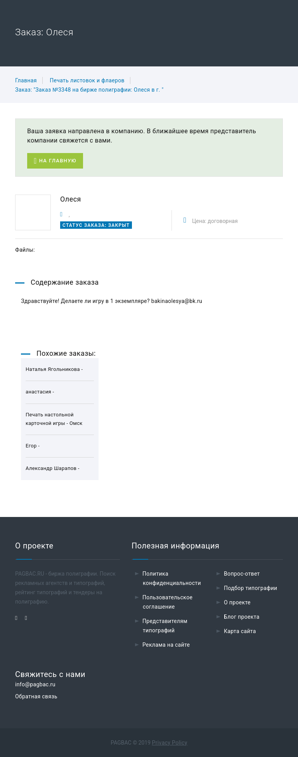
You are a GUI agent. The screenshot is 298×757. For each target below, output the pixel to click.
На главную (55, 161)
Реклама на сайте (166, 645)
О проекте (237, 602)
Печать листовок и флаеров (87, 80)
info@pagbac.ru (35, 684)
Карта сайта (240, 631)
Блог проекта (242, 617)
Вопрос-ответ (242, 574)
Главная (26, 80)
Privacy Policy (169, 743)
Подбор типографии (250, 588)
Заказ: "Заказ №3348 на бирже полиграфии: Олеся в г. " (89, 90)
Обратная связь (36, 696)
